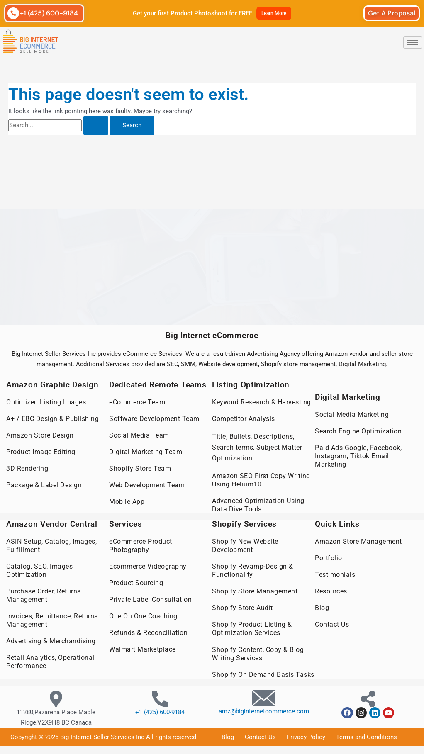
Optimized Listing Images (46, 402)
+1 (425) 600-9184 (49, 13)
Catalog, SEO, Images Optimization (39, 570)
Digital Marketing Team (145, 452)
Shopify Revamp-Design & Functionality (252, 570)
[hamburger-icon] (412, 42)
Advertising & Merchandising (51, 641)
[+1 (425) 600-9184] (13, 13)
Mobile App (126, 502)
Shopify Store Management (254, 591)
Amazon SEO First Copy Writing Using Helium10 (261, 480)
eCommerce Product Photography (140, 545)
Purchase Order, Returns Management (43, 595)
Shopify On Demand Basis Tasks (263, 674)
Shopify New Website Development (245, 545)
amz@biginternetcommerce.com (264, 710)
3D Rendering (27, 468)
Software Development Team (154, 419)
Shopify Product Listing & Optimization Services (252, 628)
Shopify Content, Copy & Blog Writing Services (258, 653)
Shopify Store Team (140, 468)
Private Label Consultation (150, 599)
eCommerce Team (137, 402)
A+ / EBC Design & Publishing (52, 419)
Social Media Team (139, 435)
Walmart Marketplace (142, 649)
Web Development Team (147, 485)
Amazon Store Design (40, 435)
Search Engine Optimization (358, 431)
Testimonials (335, 574)
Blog (322, 607)
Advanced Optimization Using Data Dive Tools (258, 505)
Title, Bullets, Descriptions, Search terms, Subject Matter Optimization (257, 447)
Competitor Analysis (243, 419)
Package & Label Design (44, 485)
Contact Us (332, 624)
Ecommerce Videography (148, 566)
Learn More (273, 13)
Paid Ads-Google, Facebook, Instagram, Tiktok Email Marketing (358, 456)
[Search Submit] (95, 125)
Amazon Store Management (358, 541)
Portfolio (328, 558)
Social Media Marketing (352, 414)
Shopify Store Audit (242, 607)
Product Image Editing (41, 452)
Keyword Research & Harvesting (261, 402)
